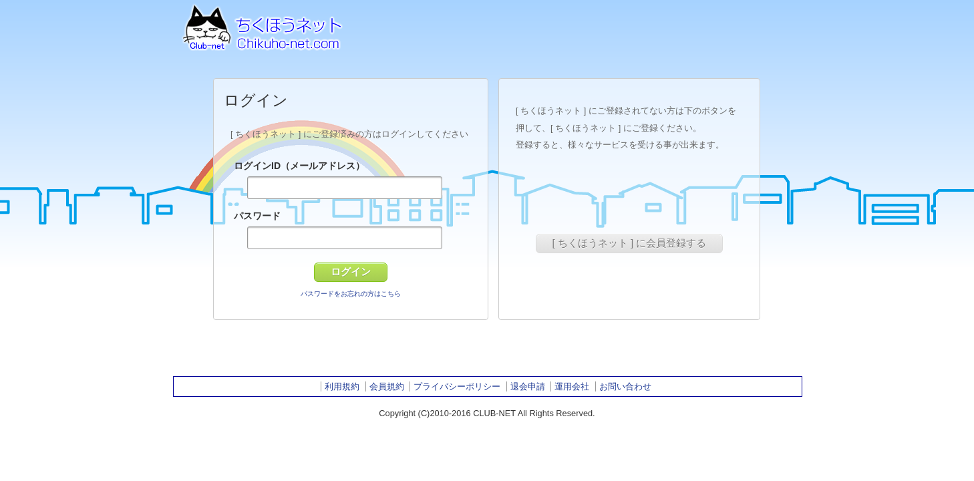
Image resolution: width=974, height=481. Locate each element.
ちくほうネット (260, 25)
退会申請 (527, 386)
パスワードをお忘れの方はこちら (351, 293)
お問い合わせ (625, 386)
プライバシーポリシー (457, 386)
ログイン (351, 271)
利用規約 (342, 386)
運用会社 (571, 386)
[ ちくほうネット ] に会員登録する (629, 243)
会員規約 (386, 386)
